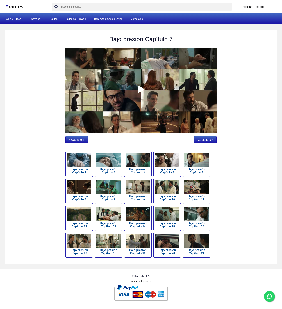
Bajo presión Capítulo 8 (108, 190)
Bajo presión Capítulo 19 (138, 244)
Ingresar (247, 6)
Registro (259, 6)
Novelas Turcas (12, 18)
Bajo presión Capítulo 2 (108, 163)
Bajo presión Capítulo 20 (167, 244)
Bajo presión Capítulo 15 (167, 217)
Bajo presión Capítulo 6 (79, 190)
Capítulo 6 (76, 139)
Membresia (136, 18)
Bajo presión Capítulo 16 (196, 217)
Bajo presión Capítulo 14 (138, 217)
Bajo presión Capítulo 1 (79, 163)
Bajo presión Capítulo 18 (108, 244)
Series (54, 18)
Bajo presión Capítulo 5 (196, 163)
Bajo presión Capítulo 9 (138, 190)
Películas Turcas (74, 18)
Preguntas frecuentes (141, 281)
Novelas (35, 18)
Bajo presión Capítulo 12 (79, 217)
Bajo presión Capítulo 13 (108, 217)
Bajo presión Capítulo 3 (138, 163)
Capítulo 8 (205, 139)
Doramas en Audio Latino (108, 18)
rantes (14, 7)
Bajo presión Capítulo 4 (167, 163)
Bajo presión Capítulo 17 (79, 244)
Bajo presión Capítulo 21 (196, 244)
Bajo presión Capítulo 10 (167, 190)
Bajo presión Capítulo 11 (196, 190)
